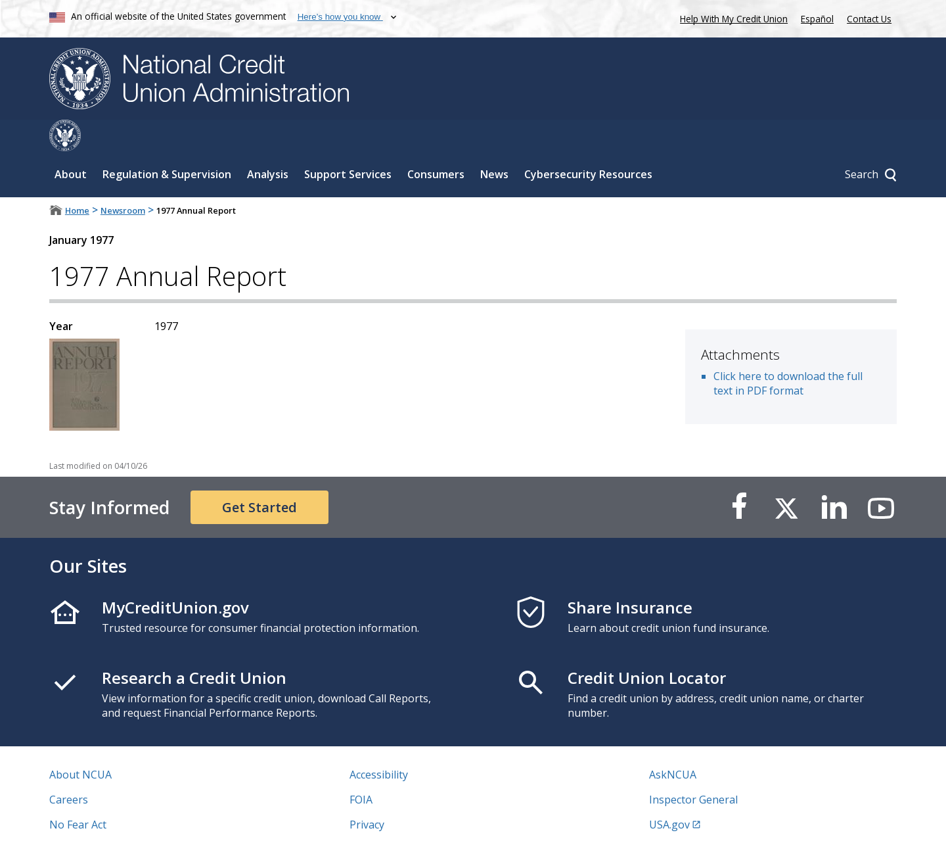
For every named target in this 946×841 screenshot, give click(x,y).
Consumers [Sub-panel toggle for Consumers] (435, 142)
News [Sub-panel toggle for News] (494, 142)
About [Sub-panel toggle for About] (71, 142)
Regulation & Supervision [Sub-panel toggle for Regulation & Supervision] (166, 142)
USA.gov (669, 793)
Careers (68, 768)
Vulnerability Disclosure (107, 818)
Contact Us (869, 18)
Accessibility (378, 743)
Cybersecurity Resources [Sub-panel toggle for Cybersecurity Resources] (588, 142)
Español (817, 18)
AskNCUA (672, 743)
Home (77, 179)
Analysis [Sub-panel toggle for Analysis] (267, 142)
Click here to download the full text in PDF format (788, 351)
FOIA (360, 768)
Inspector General (693, 768)
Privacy (366, 793)
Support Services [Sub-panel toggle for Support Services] (348, 142)
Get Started (259, 476)
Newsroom (123, 179)
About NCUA (80, 743)
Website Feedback (393, 818)
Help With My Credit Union (731, 17)
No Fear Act (77, 793)
